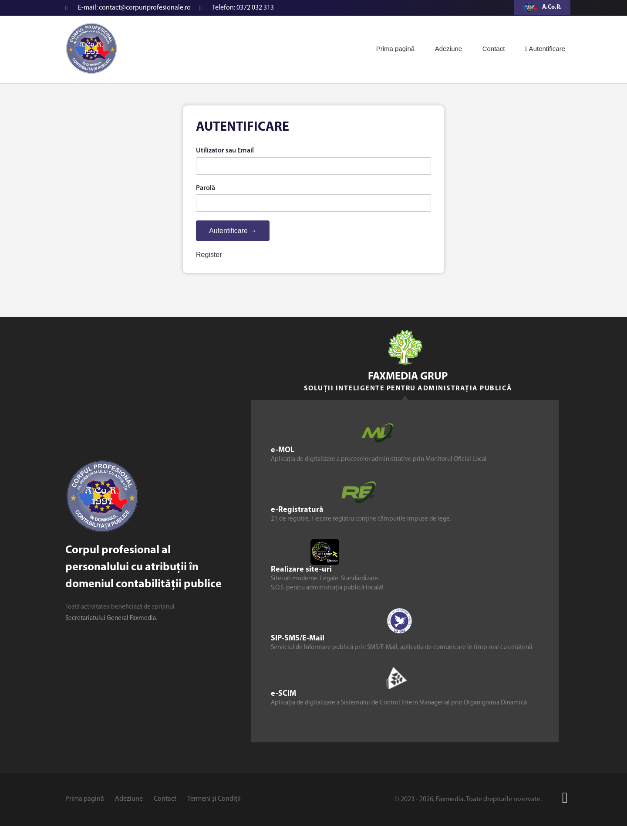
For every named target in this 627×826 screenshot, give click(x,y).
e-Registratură (297, 510)
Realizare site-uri (301, 569)
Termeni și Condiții (214, 799)
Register (209, 254)
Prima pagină (395, 48)
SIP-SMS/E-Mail (297, 638)
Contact (493, 48)
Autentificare (545, 48)
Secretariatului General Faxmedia (110, 618)
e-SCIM (283, 694)
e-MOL (282, 450)
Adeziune (448, 48)
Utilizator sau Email (225, 150)
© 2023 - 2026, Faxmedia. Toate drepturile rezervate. (468, 799)
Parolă (205, 188)
